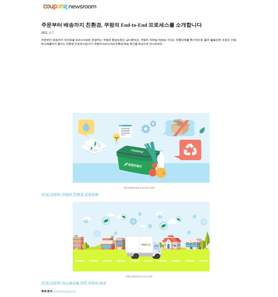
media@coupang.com (64, 291)
